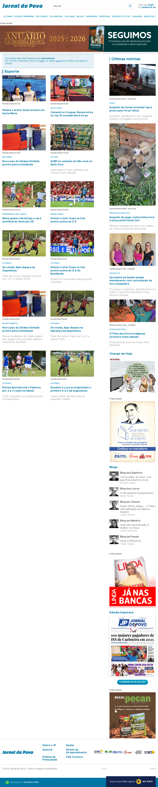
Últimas (7, 17)
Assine (70, 745)
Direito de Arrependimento (76, 751)
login (151, 5)
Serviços (149, 17)
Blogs (80, 17)
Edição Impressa (24, 17)
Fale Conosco (74, 757)
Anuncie (47, 750)
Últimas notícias (125, 59)
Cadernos (91, 17)
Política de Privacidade (49, 758)
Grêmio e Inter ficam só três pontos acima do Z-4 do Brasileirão (67, 270)
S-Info (104, 769)
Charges (137, 17)
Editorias (41, 17)
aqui (58, 61)
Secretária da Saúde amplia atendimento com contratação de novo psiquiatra (130, 280)
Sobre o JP (49, 745)
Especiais (104, 17)
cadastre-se (149, 7)
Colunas (69, 17)
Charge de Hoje (120, 353)
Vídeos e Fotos (121, 17)
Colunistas (55, 17)
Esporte (11, 71)
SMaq (153, 769)
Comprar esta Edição (132, 682)
